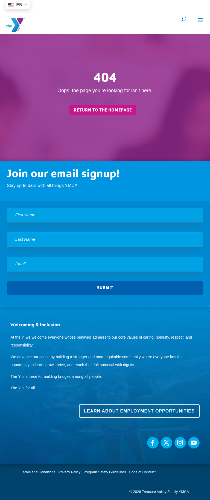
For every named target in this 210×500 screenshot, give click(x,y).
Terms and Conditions (38, 472)
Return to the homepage (103, 110)
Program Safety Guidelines (104, 472)
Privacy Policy (69, 472)
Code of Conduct (142, 472)
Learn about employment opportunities (139, 411)
